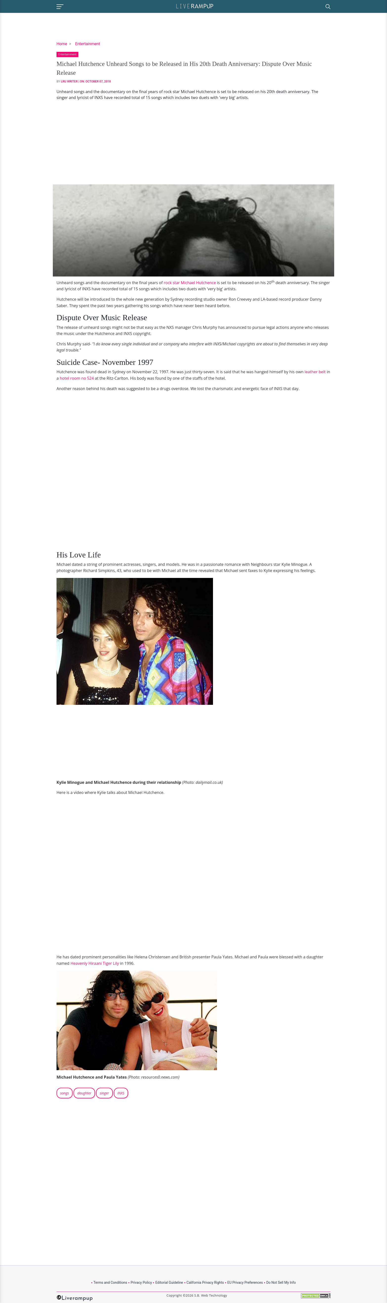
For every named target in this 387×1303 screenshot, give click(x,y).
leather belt (315, 372)
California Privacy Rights (205, 1282)
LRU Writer (69, 81)
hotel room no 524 (77, 378)
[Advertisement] (193, 142)
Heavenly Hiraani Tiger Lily (94, 963)
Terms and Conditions (110, 1282)
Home (62, 43)
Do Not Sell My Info (281, 1282)
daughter (84, 1093)
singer (104, 1093)
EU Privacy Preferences (245, 1282)
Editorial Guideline (169, 1282)
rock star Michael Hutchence (190, 282)
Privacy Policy (141, 1282)
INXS (120, 1093)
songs (64, 1093)
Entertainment (87, 43)
